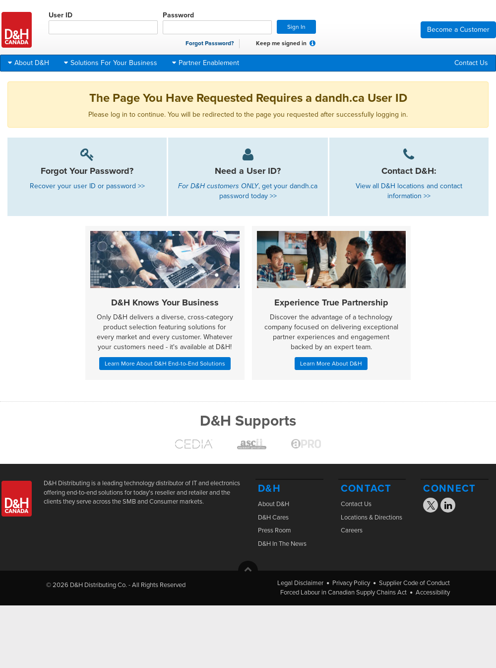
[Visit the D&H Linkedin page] (448, 507)
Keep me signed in (276, 43)
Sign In (296, 26)
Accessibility (433, 592)
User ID (103, 22)
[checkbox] (250, 43)
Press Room (274, 530)
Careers (352, 530)
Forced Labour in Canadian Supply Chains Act (343, 592)
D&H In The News (282, 544)
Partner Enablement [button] (205, 63)
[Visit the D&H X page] (434, 507)
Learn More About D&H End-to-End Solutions (165, 363)
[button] (312, 43)
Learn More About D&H (331, 363)
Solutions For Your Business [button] (110, 63)
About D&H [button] (28, 63)
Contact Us (471, 63)
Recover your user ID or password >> (87, 186)
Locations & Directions (371, 517)
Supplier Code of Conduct (414, 583)
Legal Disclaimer (300, 583)
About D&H (273, 504)
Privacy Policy (351, 583)
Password (217, 22)
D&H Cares (273, 517)
